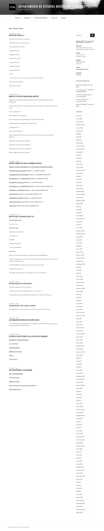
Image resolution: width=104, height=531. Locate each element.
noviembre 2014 (80, 379)
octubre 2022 (79, 197)
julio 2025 (78, 134)
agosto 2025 (79, 131)
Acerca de (54, 17)
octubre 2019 (79, 261)
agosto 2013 (79, 418)
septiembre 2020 (80, 234)
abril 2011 (78, 491)
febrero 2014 (79, 406)
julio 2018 (78, 294)
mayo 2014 (79, 397)
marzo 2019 (79, 276)
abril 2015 (78, 367)
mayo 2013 (79, 424)
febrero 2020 (79, 252)
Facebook (78, 74)
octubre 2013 (79, 412)
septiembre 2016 (80, 333)
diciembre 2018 (80, 282)
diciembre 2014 (80, 376)
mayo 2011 (79, 488)
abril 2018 (78, 300)
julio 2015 (78, 358)
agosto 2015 (79, 355)
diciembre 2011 (80, 467)
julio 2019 (78, 267)
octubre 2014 (79, 382)
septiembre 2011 (80, 476)
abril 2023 (78, 182)
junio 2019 (78, 270)
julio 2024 (78, 155)
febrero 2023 (79, 188)
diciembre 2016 (80, 327)
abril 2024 (78, 161)
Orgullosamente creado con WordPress (19, 527)
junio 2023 (79, 179)
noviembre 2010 (80, 503)
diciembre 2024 (80, 146)
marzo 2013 (79, 430)
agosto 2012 (79, 449)
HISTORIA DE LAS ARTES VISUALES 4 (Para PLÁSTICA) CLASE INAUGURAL (28, 336)
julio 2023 (78, 176)
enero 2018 (79, 309)
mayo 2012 (79, 455)
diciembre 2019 (80, 255)
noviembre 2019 (80, 258)
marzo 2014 (79, 403)
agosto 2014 (79, 388)
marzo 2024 (79, 164)
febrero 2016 (79, 343)
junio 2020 (79, 240)
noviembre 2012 (80, 440)
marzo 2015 (79, 370)
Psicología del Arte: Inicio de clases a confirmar (22, 306)
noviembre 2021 (80, 218)
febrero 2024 (79, 167)
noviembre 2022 (80, 194)
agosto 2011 (79, 479)
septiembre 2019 (80, 264)
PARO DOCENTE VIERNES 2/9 (16, 35)
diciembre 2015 (80, 346)
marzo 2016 (79, 340)
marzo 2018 (79, 303)
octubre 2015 (79, 349)
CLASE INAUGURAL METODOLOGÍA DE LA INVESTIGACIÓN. (24, 320)
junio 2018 (78, 297)
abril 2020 (78, 246)
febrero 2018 (79, 306)
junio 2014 (78, 394)
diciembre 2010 (80, 500)
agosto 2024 (79, 152)
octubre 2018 (79, 285)
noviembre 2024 (80, 149)
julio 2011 (78, 482)
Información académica (41, 17)
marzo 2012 (79, 461)
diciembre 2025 (80, 124)
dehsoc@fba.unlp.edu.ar (82, 69)
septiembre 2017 (80, 315)
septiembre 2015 (80, 352)
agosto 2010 (79, 512)
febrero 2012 (79, 464)
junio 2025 (79, 137)
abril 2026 (78, 115)
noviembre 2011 (80, 470)
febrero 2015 (79, 373)
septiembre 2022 (80, 200)
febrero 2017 (79, 324)
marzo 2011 (79, 494)
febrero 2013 (79, 433)
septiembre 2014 (80, 385)
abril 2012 (78, 458)
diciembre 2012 (80, 436)
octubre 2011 (79, 473)
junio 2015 (78, 361)
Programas (28, 17)
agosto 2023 (79, 173)
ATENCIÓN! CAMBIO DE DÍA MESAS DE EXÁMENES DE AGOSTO (25, 163)
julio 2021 (78, 224)
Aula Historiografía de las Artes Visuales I (20, 283)
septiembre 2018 (80, 288)
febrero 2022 (79, 215)
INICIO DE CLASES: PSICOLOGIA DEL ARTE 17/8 (21, 217)
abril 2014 (78, 400)
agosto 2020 (79, 237)
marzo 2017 (79, 321)
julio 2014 (78, 391)
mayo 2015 (79, 364)
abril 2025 (78, 140)
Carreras (18, 17)
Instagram (79, 72)
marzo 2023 (79, 185)
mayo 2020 (79, 243)
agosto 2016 (79, 337)
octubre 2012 (79, 443)
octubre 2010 (79, 506)
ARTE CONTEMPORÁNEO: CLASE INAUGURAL (20, 370)
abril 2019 (78, 273)
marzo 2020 (79, 249)
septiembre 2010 (80, 509)
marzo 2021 (79, 227)
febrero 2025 (79, 143)
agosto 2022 (79, 203)
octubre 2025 (79, 128)
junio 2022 (78, 209)
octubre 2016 (79, 330)
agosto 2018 (79, 291)
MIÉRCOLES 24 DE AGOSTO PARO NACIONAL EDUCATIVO (24, 96)
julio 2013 (78, 421)
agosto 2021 (79, 221)
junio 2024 (79, 158)
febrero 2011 (79, 497)
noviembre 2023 (80, 170)
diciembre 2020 (80, 231)
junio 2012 (78, 452)
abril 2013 (78, 427)
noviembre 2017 (80, 312)
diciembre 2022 (80, 191)
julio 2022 (78, 206)
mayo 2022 (79, 212)
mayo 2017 (79, 318)
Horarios (63, 17)
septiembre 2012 (80, 446)
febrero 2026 (79, 121)
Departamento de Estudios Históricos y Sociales (51, 6)
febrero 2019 (79, 279)
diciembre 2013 (80, 409)
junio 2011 (78, 485)
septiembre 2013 (80, 415)
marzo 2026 (79, 118)
